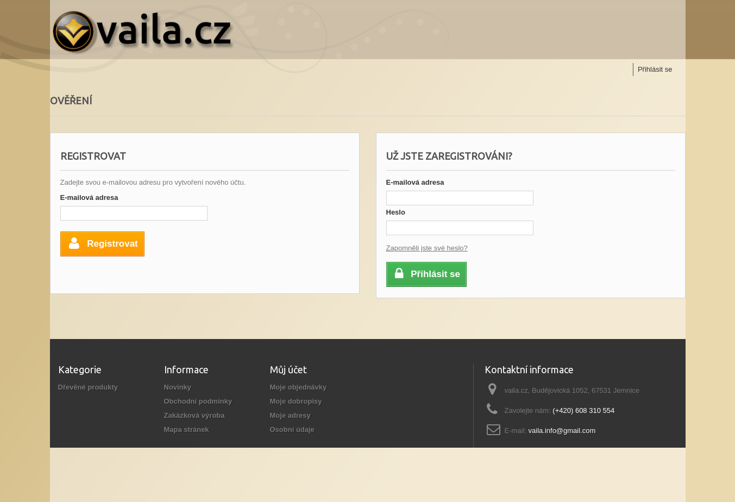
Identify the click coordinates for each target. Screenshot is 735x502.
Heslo (395, 212)
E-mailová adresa (89, 197)
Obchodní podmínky (198, 401)
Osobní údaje (292, 429)
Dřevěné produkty (88, 387)
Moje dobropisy (296, 401)
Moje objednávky (298, 387)
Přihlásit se (655, 69)
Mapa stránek (186, 429)
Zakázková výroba (194, 415)
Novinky (178, 387)
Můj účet (288, 369)
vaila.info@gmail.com (562, 430)
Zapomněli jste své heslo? (427, 248)
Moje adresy (290, 415)
